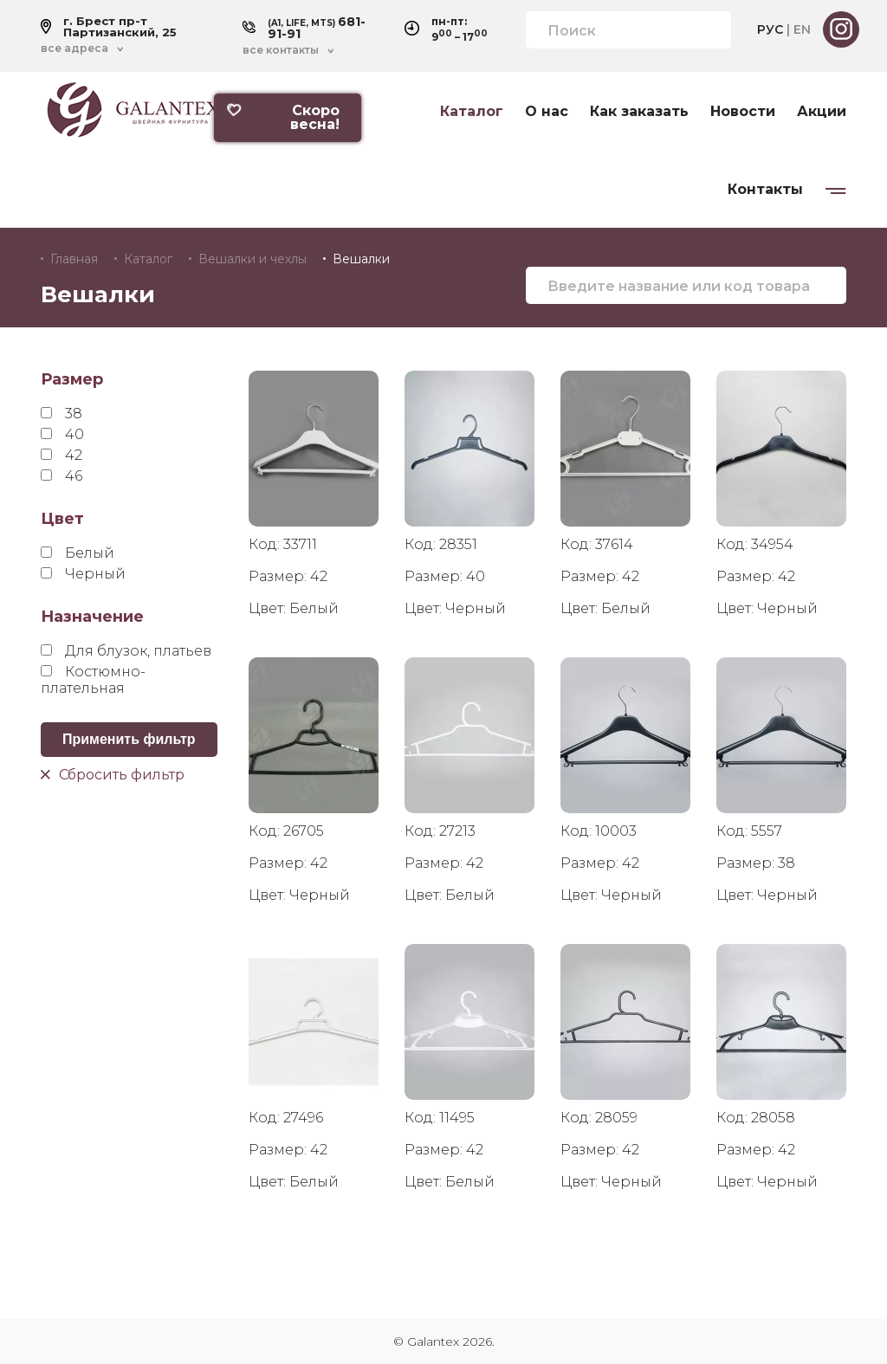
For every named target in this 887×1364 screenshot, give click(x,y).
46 (61, 476)
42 (61, 455)
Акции (821, 112)
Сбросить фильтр (113, 774)
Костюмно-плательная (93, 679)
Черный (83, 574)
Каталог (471, 112)
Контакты (765, 190)
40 (62, 434)
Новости (742, 112)
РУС (770, 29)
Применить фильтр (129, 739)
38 (61, 413)
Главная (74, 259)
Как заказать (639, 112)
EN (802, 29)
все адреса (74, 48)
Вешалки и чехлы (252, 259)
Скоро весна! (283, 117)
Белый (77, 553)
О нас (546, 112)
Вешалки (361, 259)
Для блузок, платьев (126, 651)
